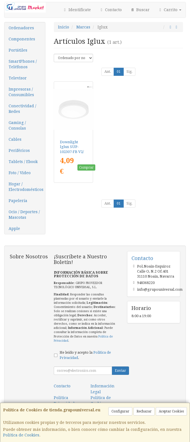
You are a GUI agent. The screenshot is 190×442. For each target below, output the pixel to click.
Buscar (140, 10)
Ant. (107, 72)
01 (119, 72)
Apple (14, 228)
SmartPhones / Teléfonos (23, 64)
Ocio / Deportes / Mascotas (24, 215)
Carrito (170, 10)
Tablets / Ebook (23, 161)
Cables (15, 139)
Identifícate (76, 10)
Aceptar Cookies (171, 411)
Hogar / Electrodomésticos (26, 187)
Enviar (120, 371)
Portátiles (18, 50)
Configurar (120, 411)
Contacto (110, 10)
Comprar (86, 167)
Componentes (22, 39)
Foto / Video (20, 173)
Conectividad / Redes (22, 109)
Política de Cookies (21, 435)
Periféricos (19, 150)
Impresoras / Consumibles (21, 92)
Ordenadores (21, 28)
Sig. (129, 72)
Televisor (18, 78)
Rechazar (144, 411)
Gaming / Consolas (17, 125)
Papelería (18, 200)
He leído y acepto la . (85, 355)
